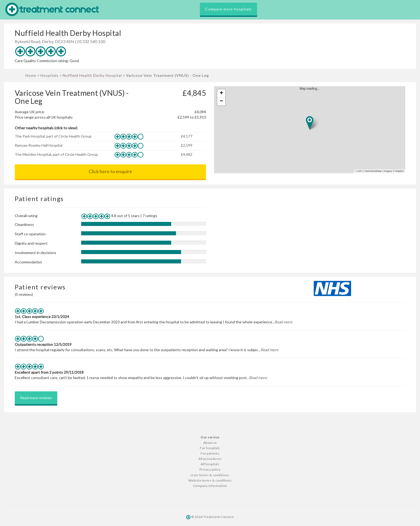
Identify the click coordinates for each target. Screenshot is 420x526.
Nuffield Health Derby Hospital (92, 75)
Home (30, 75)
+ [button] (221, 93)
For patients (210, 453)
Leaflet (359, 171)
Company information (210, 486)
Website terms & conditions (210, 480)
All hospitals (210, 464)
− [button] (221, 101)
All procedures (210, 459)
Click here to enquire (110, 171)
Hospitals (49, 75)
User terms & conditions (210, 475)
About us (210, 443)
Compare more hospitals (228, 9)
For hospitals (210, 448)
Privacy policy (210, 469)
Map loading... (312, 130)
